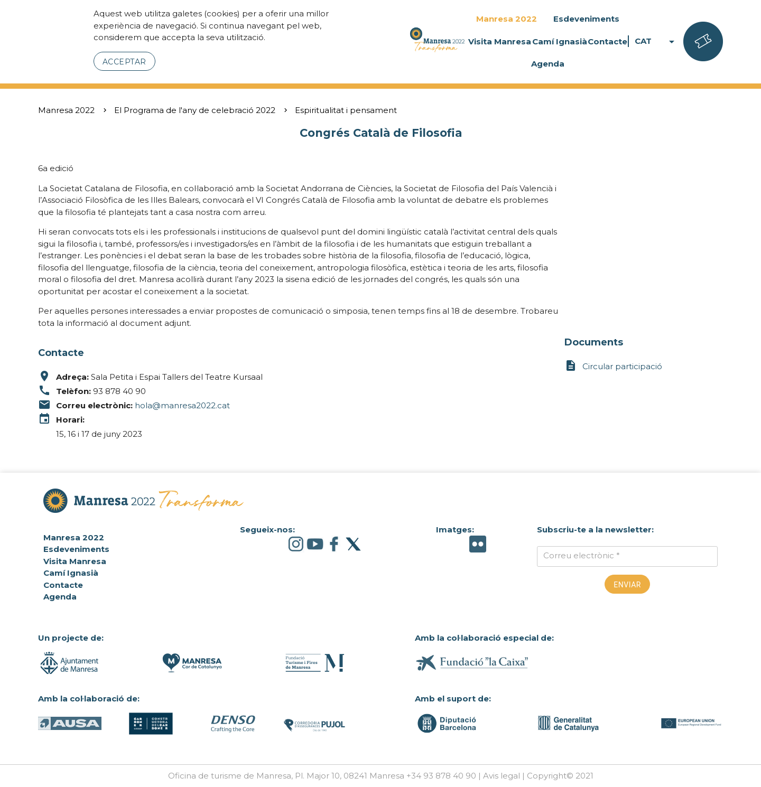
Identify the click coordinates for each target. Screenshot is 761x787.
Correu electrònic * (581, 555)
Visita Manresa (499, 41)
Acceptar (124, 62)
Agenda (547, 64)
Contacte (607, 41)
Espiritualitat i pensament (346, 110)
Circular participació (613, 366)
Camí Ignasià (559, 41)
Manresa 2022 (506, 19)
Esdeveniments (586, 19)
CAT (656, 41)
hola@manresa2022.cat (182, 405)
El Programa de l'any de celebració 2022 (194, 110)
